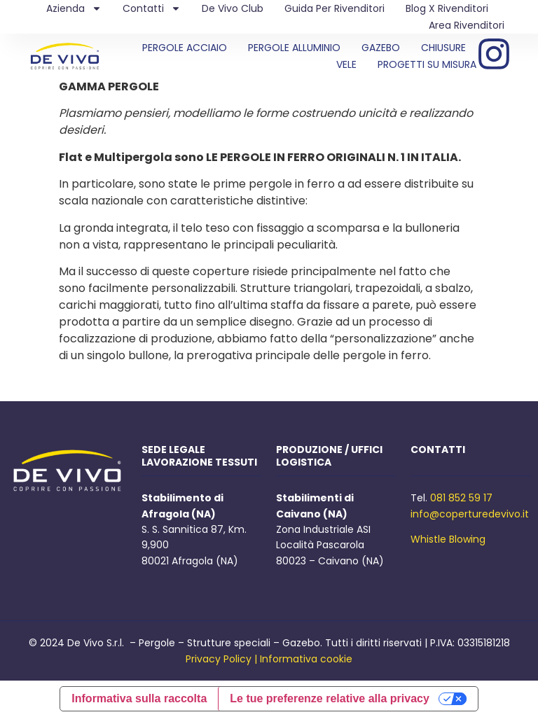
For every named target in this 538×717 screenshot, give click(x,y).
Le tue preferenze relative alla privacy (329, 698)
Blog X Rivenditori (447, 8)
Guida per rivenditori (334, 8)
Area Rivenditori (466, 25)
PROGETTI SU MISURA (427, 64)
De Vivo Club (232, 8)
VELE (346, 64)
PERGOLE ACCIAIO (184, 48)
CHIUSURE (443, 48)
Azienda (74, 8)
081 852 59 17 (461, 498)
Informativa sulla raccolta (139, 698)
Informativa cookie (306, 659)
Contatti (152, 8)
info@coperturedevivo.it (470, 514)
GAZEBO (380, 48)
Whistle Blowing (448, 539)
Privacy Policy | (221, 659)
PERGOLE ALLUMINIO (294, 48)
